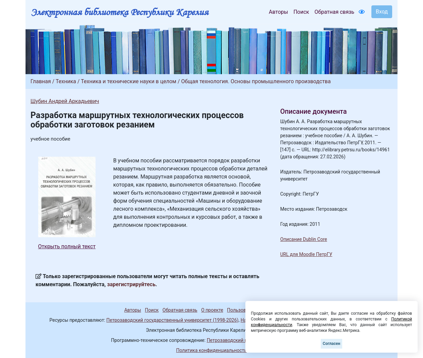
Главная (41, 81)
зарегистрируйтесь (131, 284)
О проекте (212, 310)
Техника (66, 81)
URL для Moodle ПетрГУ (306, 254)
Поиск (301, 12)
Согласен (331, 343)
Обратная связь (334, 12)
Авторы (278, 12)
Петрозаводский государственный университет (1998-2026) (172, 320)
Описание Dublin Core (303, 239)
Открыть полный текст (67, 246)
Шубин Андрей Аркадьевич (65, 101)
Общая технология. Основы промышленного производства (255, 81)
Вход (382, 11)
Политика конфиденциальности (211, 350)
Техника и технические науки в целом (128, 81)
